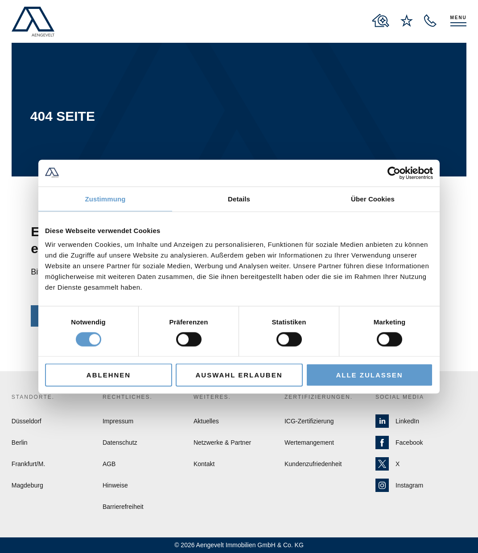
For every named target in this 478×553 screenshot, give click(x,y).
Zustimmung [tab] (105, 198)
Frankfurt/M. (28, 463)
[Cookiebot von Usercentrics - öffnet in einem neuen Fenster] (394, 173)
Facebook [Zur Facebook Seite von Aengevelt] (399, 442)
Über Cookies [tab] (373, 198)
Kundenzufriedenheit (313, 463)
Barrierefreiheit (123, 506)
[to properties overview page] (380, 20)
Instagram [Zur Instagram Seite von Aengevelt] (399, 485)
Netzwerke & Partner (222, 442)
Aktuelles (206, 421)
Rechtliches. (127, 397)
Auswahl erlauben (238, 375)
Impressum (118, 421)
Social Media (399, 397)
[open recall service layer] (430, 20)
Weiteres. (212, 397)
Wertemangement (309, 442)
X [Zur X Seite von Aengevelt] (387, 464)
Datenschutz (120, 442)
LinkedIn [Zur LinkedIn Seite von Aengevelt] (397, 421)
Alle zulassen (369, 375)
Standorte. (33, 397)
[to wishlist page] (406, 20)
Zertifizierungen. (318, 397)
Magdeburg (27, 485)
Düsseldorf (26, 421)
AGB (109, 463)
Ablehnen (109, 375)
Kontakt (204, 463)
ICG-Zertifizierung (309, 421)
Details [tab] (239, 198)
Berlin (20, 442)
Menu (458, 17)
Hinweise (115, 485)
